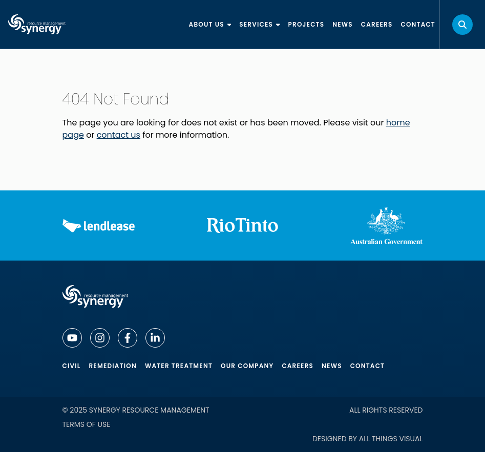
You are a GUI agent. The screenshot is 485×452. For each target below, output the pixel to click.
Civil (71, 365)
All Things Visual (391, 439)
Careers (297, 365)
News (332, 365)
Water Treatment (179, 365)
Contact (367, 365)
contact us (118, 135)
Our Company (247, 365)
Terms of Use (86, 424)
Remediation (112, 365)
